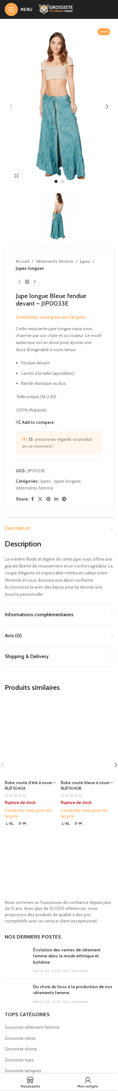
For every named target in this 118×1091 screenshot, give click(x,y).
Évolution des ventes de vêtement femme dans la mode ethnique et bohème (67, 956)
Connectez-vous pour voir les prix (50, 317)
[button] (11, 106)
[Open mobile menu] (19, 9)
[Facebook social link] (32, 499)
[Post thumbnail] (16, 960)
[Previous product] (19, 282)
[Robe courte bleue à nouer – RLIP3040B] (87, 738)
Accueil (22, 261)
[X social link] (40, 499)
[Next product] (34, 282)
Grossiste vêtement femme (32, 1027)
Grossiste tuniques (23, 1070)
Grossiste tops (19, 1060)
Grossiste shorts (21, 1049)
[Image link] (59, 879)
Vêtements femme (54, 261)
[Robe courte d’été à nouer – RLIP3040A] (31, 738)
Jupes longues (30, 268)
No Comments (75, 970)
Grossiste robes (20, 1038)
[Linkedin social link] (56, 499)
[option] (56, 181)
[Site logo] (59, 9)
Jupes (85, 261)
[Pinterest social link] (48, 499)
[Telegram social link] (64, 499)
